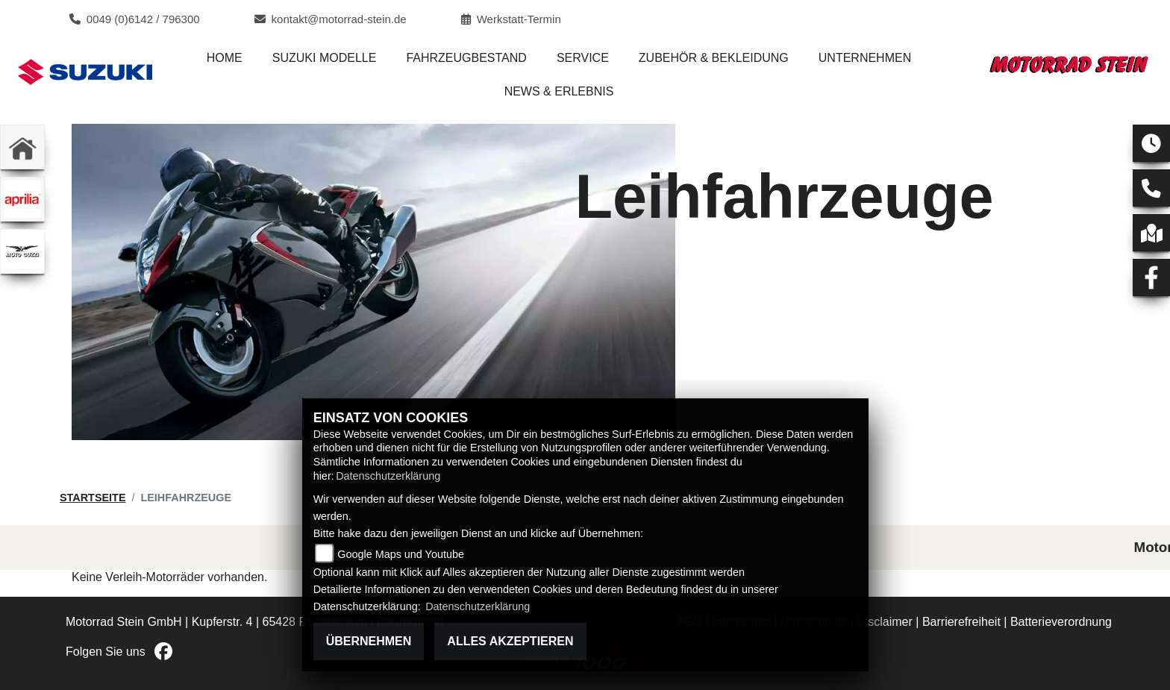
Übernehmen (369, 641)
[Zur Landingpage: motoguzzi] (22, 251)
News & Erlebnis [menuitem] (559, 91)
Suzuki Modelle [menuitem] (324, 57)
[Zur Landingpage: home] (22, 147)
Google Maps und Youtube (400, 554)
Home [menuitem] (225, 57)
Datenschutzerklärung (388, 476)
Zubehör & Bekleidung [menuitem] (714, 57)
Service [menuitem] (583, 57)
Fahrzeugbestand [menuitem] (466, 57)
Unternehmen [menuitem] (865, 57)
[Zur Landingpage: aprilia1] (22, 199)
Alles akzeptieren (510, 641)
